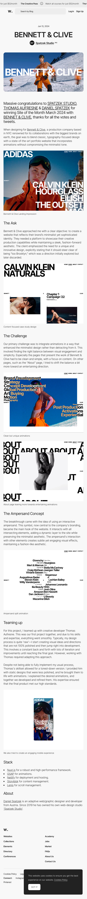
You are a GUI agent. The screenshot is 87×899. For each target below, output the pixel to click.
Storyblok (12, 781)
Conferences (10, 856)
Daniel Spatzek (12, 801)
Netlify (11, 777)
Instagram (20, 878)
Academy (49, 836)
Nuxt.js (11, 770)
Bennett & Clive (36, 129)
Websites (8, 836)
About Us (49, 856)
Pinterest (7, 882)
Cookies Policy (10, 874)
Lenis (10, 785)
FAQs (47, 851)
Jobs (47, 841)
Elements (8, 846)
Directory (8, 851)
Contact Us (50, 861)
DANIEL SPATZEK (56, 108)
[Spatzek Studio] (43, 43)
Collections (9, 841)
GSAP (10, 773)
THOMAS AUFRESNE (21, 108)
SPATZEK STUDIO (61, 103)
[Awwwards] (10, 11)
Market (48, 846)
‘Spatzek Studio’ (13, 808)
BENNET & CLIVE (17, 117)
